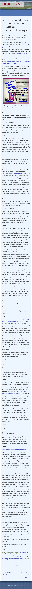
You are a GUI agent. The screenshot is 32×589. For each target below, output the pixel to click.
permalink (5, 559)
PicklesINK (12, 4)
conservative (22, 553)
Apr (3, 19)
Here (27, 193)
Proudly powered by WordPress (13, 585)
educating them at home (23, 404)
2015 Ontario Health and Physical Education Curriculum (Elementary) (15, 46)
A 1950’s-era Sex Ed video (16, 173)
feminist (6, 555)
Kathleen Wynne (12, 555)
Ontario (17, 555)
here (3, 195)
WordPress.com (14, 587)
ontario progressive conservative (9, 556)
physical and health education (14, 558)
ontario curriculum (24, 555)
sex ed (22, 558)
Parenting (12, 553)
